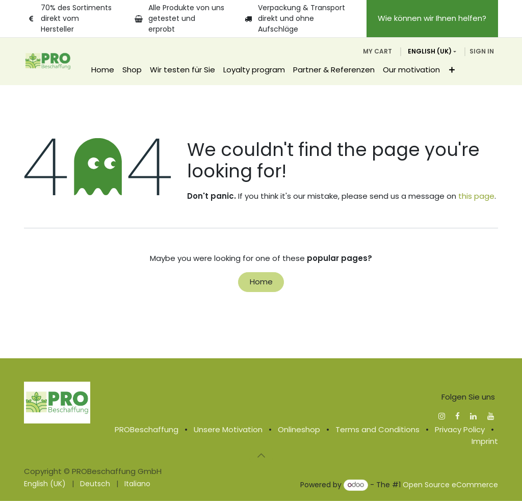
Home (261, 281)
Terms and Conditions (377, 429)
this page (476, 196)
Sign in (481, 51)
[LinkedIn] (473, 416)
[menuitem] (102, 70)
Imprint (485, 440)
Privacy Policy (460, 429)
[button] (261, 455)
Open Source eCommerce (450, 485)
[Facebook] (457, 416)
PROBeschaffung (146, 429)
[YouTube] (491, 416)
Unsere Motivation (228, 429)
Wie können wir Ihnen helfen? (432, 18)
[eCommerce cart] (377, 51)
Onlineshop (299, 429)
